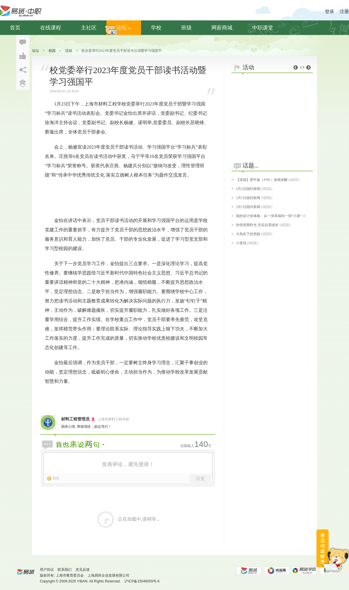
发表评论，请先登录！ (128, 464)
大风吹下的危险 (248, 234)
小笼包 (241, 243)
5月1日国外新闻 (248, 207)
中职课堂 (262, 28)
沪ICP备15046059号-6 (141, 581)
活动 (68, 51)
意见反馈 (83, 570)
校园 (52, 51)
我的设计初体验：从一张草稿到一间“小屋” (269, 216)
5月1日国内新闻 (248, 198)
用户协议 (47, 570)
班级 (186, 28)
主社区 (89, 28)
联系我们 (65, 570)
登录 (329, 11)
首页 (15, 28)
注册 (344, 11)
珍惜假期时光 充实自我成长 (257, 225)
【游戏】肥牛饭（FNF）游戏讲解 (262, 180)
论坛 (123, 28)
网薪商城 (221, 28)
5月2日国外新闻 (248, 189)
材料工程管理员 (75, 419)
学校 (156, 28)
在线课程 (50, 28)
